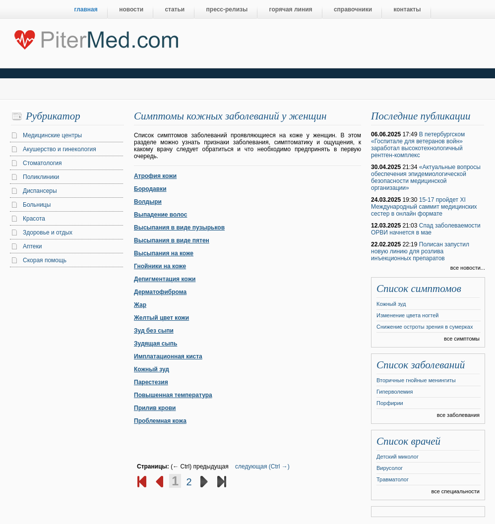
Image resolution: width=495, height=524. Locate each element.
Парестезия (151, 382)
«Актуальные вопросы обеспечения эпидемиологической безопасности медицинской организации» (426, 177)
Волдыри (148, 201)
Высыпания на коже (163, 253)
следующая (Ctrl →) (262, 466)
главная (86, 9)
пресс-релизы (227, 9)
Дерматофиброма (160, 292)
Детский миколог (397, 457)
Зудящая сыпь (155, 343)
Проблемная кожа (160, 420)
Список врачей (408, 441)
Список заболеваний (420, 365)
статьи (175, 9)
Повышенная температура (173, 395)
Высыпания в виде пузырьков (179, 227)
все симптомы (462, 339)
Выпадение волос (160, 214)
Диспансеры (40, 190)
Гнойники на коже (160, 266)
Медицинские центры (52, 135)
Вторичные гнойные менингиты (416, 380)
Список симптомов (418, 288)
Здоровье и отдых (47, 232)
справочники (353, 9)
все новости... (467, 268)
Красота (34, 218)
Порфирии (389, 403)
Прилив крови (155, 408)
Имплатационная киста (168, 356)
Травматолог (392, 479)
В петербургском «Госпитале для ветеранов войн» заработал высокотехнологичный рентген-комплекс (418, 145)
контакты (407, 9)
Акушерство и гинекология (59, 149)
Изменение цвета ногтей (407, 315)
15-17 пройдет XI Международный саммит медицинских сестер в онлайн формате (424, 206)
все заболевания (458, 415)
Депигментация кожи (164, 279)
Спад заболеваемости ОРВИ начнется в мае (426, 229)
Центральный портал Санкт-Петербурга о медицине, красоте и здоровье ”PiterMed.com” (95, 37)
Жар (140, 304)
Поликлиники (41, 177)
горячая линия (290, 9)
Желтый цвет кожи (161, 317)
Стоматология (42, 163)
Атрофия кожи (155, 176)
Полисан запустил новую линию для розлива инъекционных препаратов (420, 251)
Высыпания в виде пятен (171, 240)
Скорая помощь (44, 260)
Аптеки (32, 246)
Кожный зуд (151, 369)
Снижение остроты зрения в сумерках (424, 327)
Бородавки (150, 188)
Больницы (37, 204)
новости (131, 9)
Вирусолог (389, 468)
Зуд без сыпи (154, 330)
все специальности (455, 491)
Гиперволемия (394, 392)
